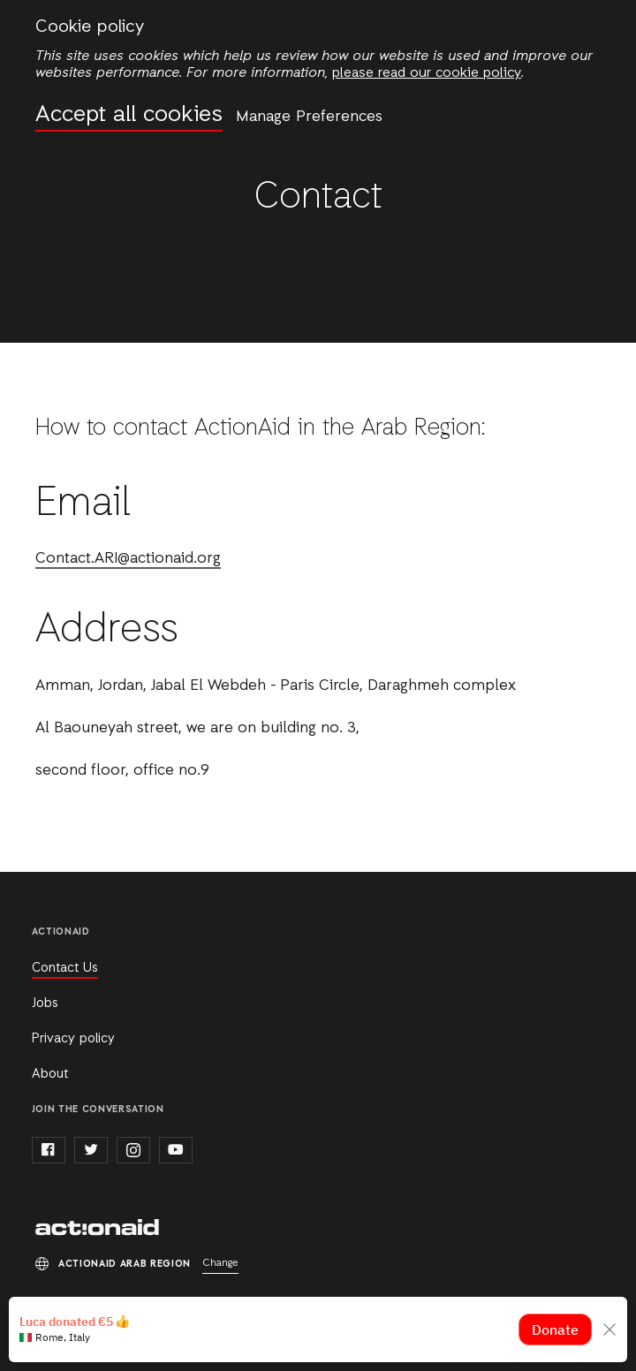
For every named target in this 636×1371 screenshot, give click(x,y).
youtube (176, 1150)
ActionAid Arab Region (97, 1228)
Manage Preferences (309, 116)
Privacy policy (73, 1039)
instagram (133, 1150)
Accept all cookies (129, 115)
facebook (48, 1150)
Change (220, 1263)
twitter (91, 1150)
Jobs (45, 1003)
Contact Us (65, 968)
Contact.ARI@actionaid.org (128, 559)
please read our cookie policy (426, 73)
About (50, 1074)
